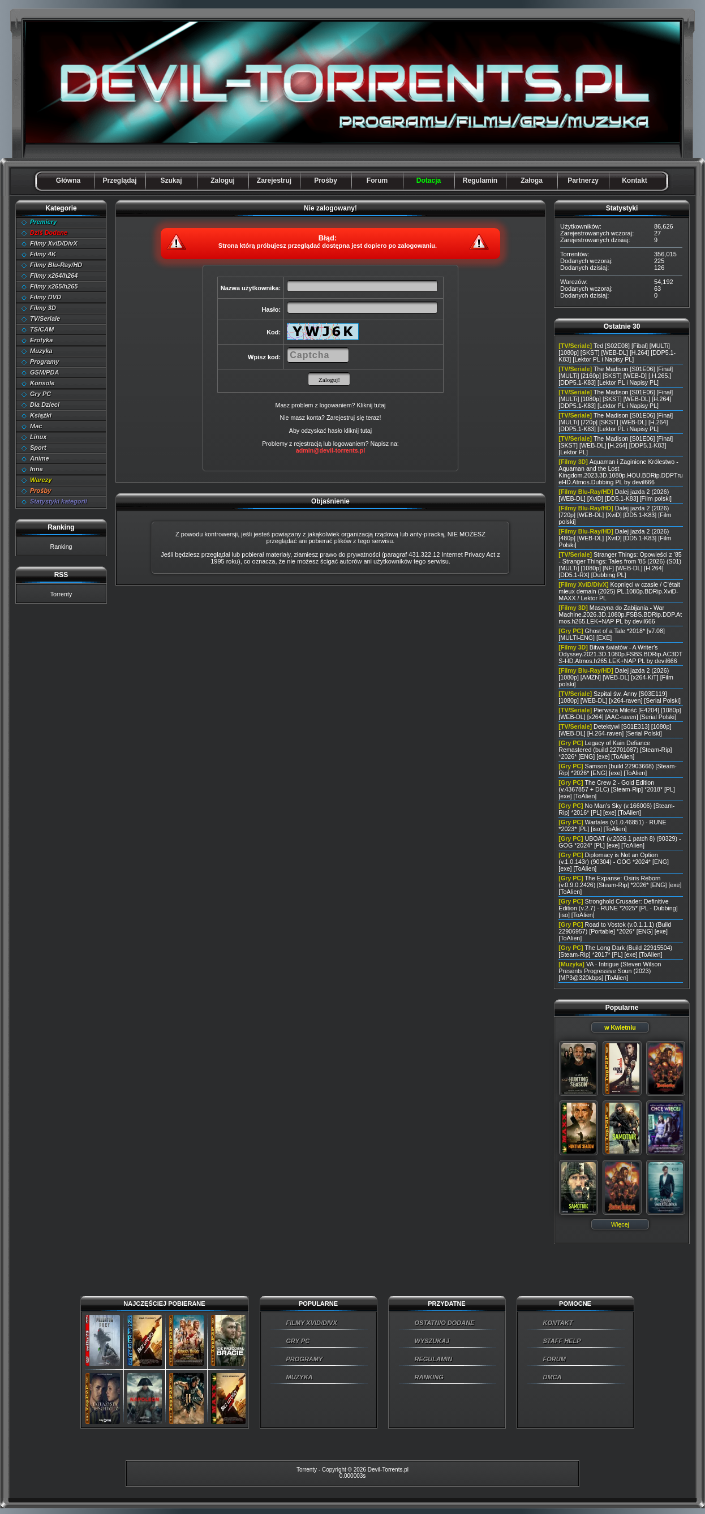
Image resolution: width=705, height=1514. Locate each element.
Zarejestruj (274, 180)
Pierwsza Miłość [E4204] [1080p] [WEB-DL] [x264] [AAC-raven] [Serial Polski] (619, 713)
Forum (377, 180)
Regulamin (480, 180)
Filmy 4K (43, 254)
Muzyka (41, 350)
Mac (36, 426)
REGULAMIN (434, 1359)
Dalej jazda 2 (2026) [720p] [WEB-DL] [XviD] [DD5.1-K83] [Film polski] (614, 515)
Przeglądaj (119, 180)
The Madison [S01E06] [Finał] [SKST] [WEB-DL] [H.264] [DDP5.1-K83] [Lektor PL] (615, 445)
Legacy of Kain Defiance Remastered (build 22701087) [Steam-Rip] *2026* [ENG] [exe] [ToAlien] (615, 749)
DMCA (552, 1377)
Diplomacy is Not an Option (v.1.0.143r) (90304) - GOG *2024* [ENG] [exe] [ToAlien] (613, 861)
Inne (36, 469)
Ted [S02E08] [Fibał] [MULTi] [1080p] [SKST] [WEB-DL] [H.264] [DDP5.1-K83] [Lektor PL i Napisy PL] (617, 352)
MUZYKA (299, 1377)
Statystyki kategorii (58, 501)
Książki (40, 415)
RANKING (429, 1377)
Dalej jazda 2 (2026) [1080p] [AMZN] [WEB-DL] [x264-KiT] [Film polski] (615, 677)
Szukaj (171, 180)
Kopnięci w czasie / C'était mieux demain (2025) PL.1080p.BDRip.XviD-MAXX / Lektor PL (619, 591)
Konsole (42, 383)
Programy (44, 361)
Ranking (61, 546)
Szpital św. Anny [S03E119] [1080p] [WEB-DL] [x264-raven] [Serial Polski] (619, 697)
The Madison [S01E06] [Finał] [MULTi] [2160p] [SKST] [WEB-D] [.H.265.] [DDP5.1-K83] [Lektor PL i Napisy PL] (615, 375)
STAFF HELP (562, 1340)
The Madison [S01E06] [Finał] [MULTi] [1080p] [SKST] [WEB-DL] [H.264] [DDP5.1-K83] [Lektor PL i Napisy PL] (615, 399)
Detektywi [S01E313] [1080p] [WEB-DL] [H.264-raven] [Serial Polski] (614, 730)
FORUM (554, 1359)
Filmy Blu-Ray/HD (56, 264)
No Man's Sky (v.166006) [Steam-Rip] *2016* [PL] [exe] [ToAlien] (616, 809)
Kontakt (634, 180)
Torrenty (61, 594)
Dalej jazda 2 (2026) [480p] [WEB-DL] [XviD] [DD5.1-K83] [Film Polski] (614, 538)
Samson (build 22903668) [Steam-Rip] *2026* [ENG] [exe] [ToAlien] (617, 769)
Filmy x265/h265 (54, 286)
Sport (38, 447)
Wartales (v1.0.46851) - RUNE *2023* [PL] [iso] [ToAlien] (612, 825)
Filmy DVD (45, 297)
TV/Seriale (45, 318)
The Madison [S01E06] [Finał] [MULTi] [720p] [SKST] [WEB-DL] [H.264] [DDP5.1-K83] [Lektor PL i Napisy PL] (615, 422)
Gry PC (40, 393)
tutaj (366, 430)
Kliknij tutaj (370, 405)
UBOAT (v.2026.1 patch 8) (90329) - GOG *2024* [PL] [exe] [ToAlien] (619, 842)
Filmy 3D (43, 307)
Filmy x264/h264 (54, 275)
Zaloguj (222, 180)
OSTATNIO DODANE (445, 1322)
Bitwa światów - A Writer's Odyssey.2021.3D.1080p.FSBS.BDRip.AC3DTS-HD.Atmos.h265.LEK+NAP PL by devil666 (620, 654)
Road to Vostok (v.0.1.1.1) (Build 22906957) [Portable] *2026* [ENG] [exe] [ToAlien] (614, 931)
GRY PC (298, 1340)
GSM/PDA (44, 372)
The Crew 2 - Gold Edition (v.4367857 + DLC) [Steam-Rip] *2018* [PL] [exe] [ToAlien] (616, 789)
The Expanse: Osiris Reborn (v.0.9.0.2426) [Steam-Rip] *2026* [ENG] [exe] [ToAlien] (619, 885)
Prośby (325, 180)
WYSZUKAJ (432, 1340)
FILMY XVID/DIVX (311, 1322)
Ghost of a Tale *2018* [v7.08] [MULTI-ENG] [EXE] (611, 634)
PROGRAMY (304, 1359)
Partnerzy (583, 180)
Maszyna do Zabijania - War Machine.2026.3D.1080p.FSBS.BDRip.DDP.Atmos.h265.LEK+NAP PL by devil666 (620, 614)
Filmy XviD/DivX (54, 243)
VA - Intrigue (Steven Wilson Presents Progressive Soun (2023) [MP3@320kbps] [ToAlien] (609, 971)
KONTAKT (558, 1322)
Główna (68, 180)
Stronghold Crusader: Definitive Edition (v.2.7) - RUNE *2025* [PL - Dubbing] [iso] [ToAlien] (617, 908)
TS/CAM (42, 329)
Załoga (532, 180)
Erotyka (41, 340)
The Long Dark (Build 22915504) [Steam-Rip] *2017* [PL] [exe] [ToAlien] (615, 951)
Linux (38, 436)
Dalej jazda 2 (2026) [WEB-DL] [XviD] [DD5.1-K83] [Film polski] (615, 495)
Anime (39, 458)
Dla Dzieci (44, 404)
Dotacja (428, 180)
